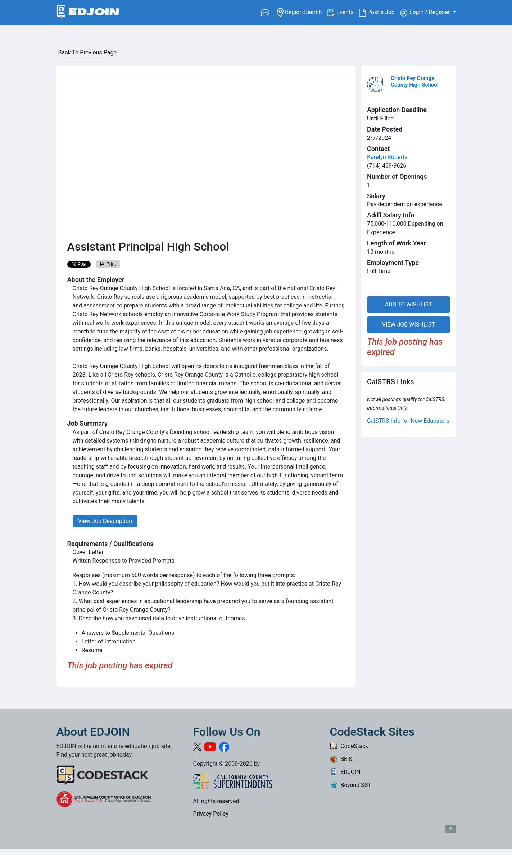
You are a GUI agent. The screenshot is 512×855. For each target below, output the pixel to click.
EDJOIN (345, 771)
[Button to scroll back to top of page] (450, 829)
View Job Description (105, 521)
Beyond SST (350, 784)
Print (108, 264)
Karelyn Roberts (387, 157)
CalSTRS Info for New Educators (408, 420)
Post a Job (379, 12)
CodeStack (349, 746)
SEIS (341, 759)
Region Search (302, 11)
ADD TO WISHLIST (408, 304)
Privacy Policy (211, 813)
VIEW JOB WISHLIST (408, 324)
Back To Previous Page (87, 52)
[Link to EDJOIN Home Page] (87, 12)
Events (347, 11)
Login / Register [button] (426, 13)
